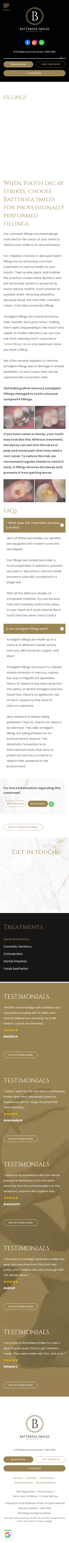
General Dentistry (27, 827)
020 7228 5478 (51, 64)
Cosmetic (31, 1478)
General (18, 1478)
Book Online (18, 64)
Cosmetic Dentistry (17, 946)
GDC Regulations (25, 1491)
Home (7, 105)
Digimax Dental (42, 1513)
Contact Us (34, 73)
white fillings (13, 344)
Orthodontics (13, 954)
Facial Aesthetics (15, 969)
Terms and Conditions (25, 1496)
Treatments (20, 105)
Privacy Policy (45, 1491)
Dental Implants (15, 961)
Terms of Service (36, 1521)
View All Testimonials (20, 1055)
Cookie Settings (49, 1496)
